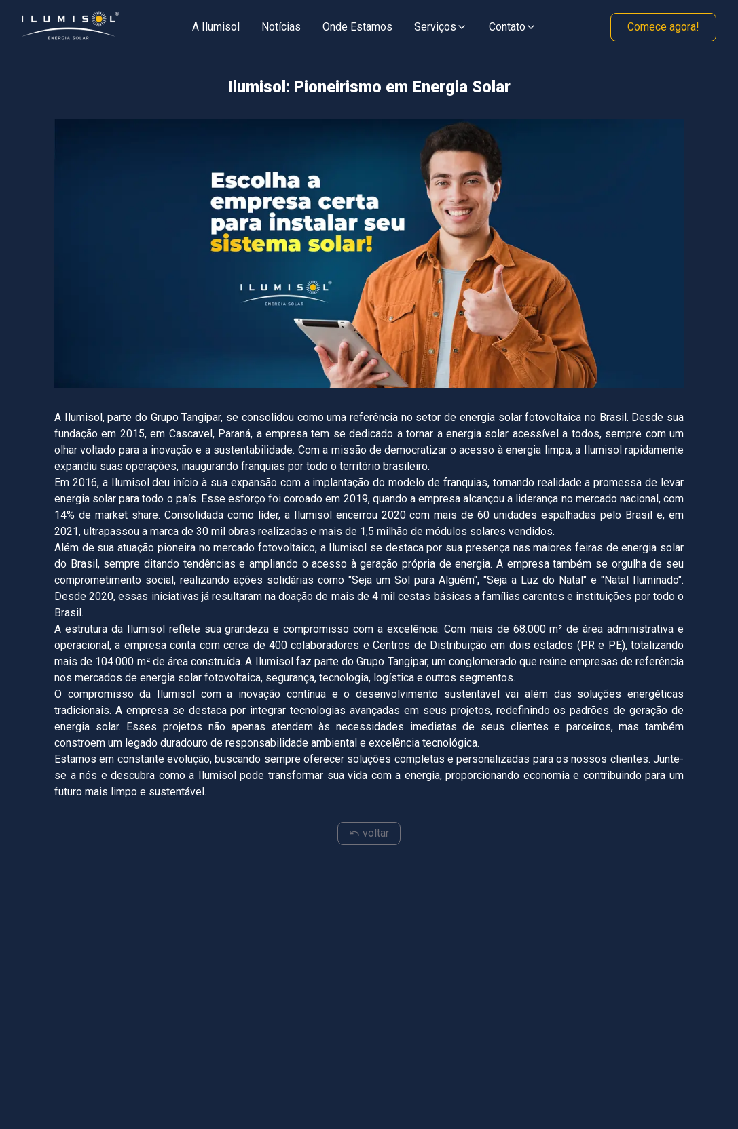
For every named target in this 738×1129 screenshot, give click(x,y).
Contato (512, 26)
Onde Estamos (357, 26)
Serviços (440, 26)
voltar (369, 833)
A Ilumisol (216, 26)
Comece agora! (663, 26)
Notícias (281, 26)
